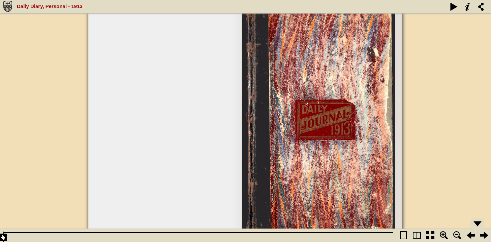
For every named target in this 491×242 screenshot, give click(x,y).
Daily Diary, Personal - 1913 (50, 6)
